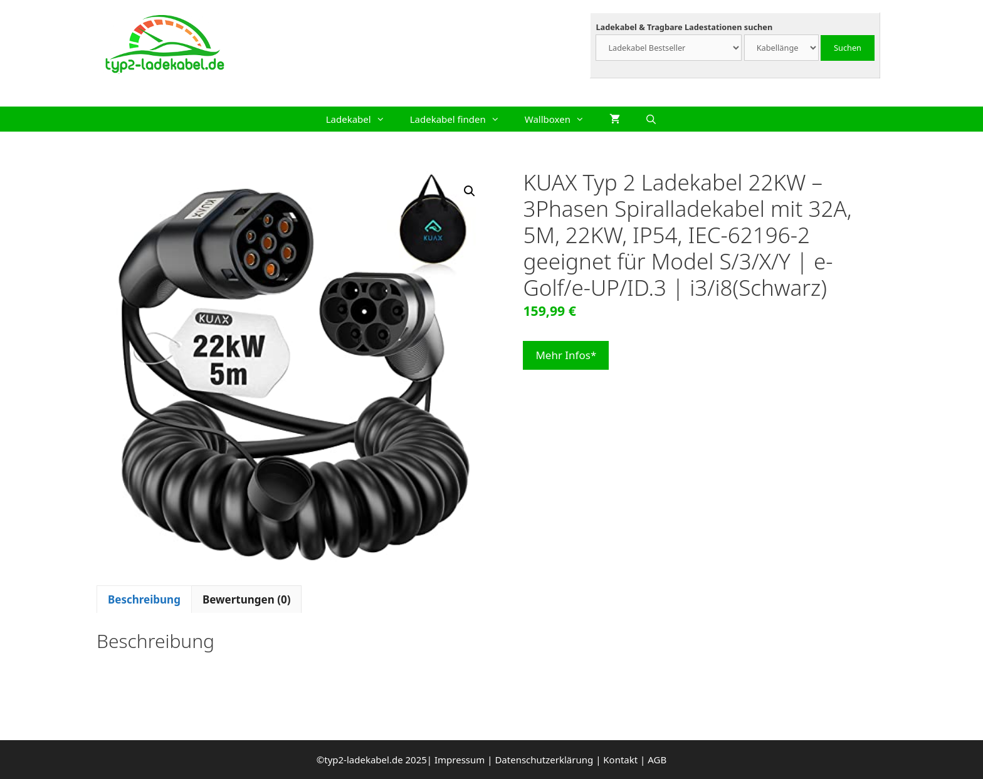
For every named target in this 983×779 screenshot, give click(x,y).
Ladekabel (361, 119)
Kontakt (620, 759)
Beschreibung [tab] (144, 599)
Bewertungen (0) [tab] (246, 599)
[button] (469, 191)
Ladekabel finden (461, 119)
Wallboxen (561, 119)
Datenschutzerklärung (544, 759)
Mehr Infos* (565, 355)
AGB (657, 759)
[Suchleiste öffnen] (651, 119)
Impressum (459, 759)
